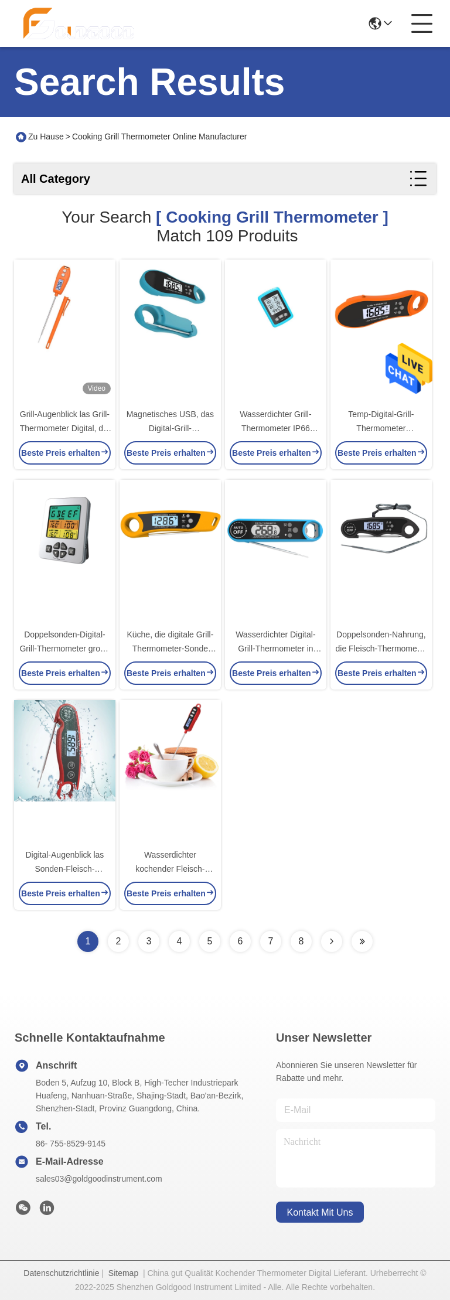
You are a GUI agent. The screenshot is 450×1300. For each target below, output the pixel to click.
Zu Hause (46, 136)
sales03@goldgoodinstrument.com (99, 1178)
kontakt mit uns (320, 1212)
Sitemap (123, 1273)
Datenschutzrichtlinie (61, 1273)
